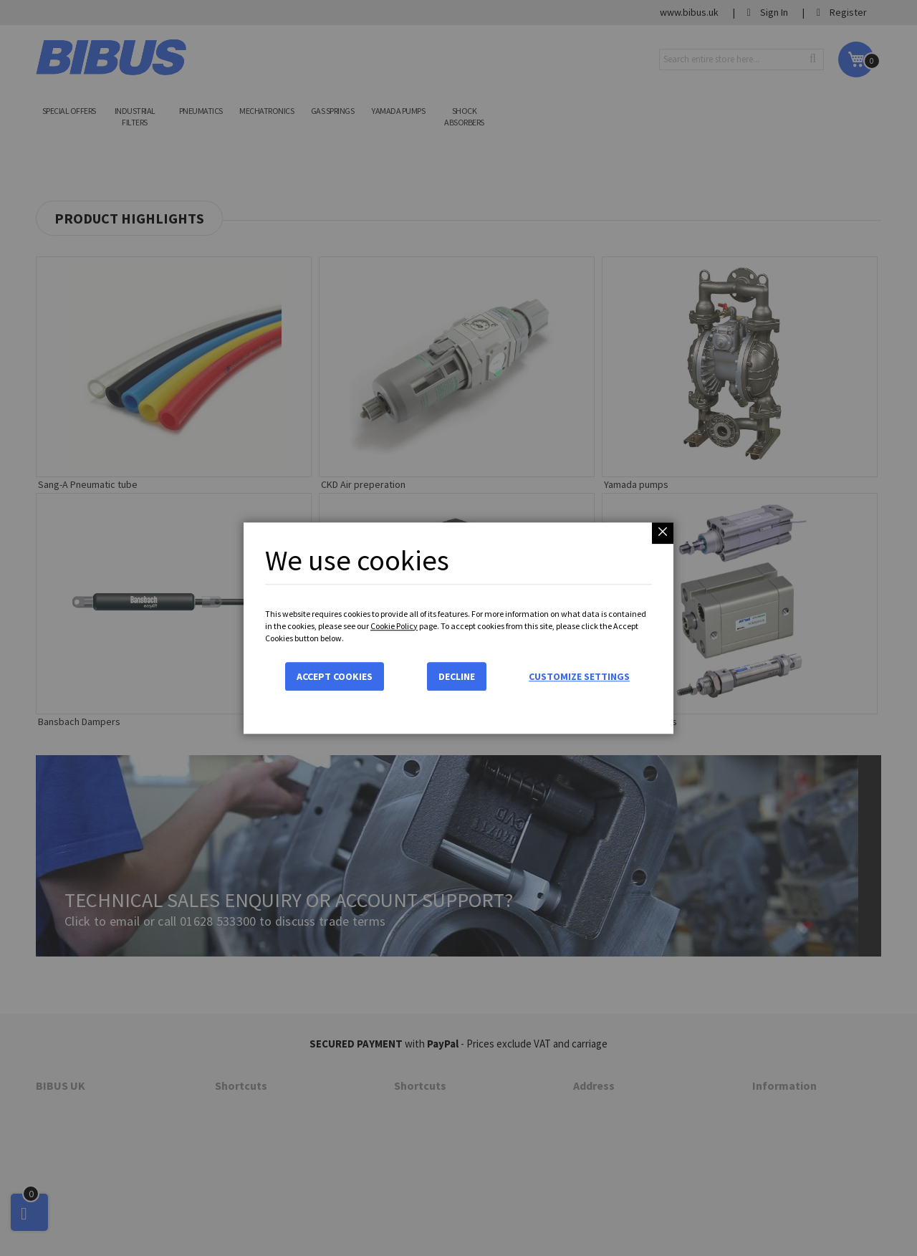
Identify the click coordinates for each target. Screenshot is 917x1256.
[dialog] (458, 628)
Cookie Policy (394, 625)
